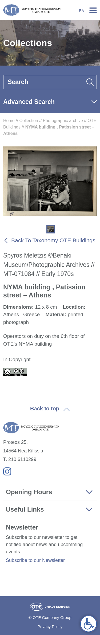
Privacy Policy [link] (50, 626)
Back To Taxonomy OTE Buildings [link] (53, 240)
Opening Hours (29, 492)
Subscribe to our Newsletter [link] (35, 560)
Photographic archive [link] (63, 120)
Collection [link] (28, 120)
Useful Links (25, 509)
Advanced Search (29, 101)
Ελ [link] (81, 11)
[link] (88, 623)
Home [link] (9, 120)
